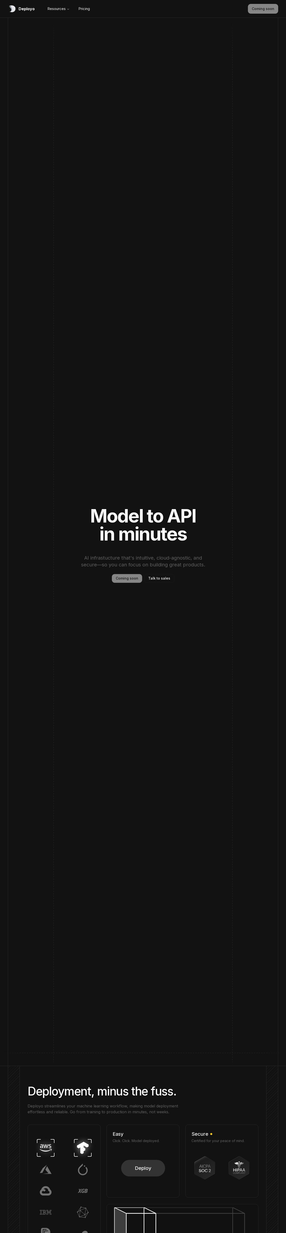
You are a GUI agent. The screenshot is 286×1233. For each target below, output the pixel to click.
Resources (58, 8)
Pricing (84, 8)
